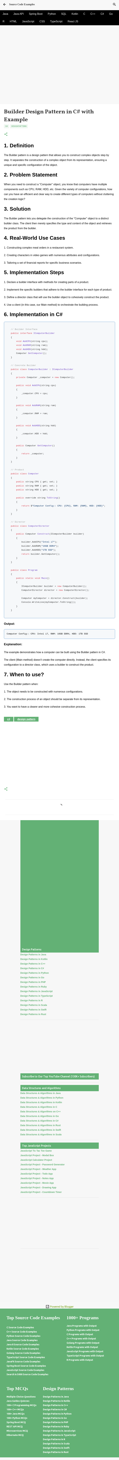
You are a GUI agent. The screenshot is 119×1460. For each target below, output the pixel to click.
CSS (42, 21)
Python (52, 13)
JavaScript (28, 21)
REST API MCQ (15, 1426)
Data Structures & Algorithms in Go (39, 1116)
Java (5, 13)
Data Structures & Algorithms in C (38, 1107)
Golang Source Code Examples (23, 1353)
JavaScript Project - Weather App (38, 1169)
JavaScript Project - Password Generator (42, 1164)
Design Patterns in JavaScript (36, 991)
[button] (6, 134)
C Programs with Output (80, 1334)
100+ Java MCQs (15, 1413)
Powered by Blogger (60, 1306)
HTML (13, 21)
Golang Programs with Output (83, 1343)
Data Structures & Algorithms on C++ (40, 1111)
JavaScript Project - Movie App (37, 1183)
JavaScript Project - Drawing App (38, 1187)
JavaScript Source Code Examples (25, 1370)
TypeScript (56, 21)
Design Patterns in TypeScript (36, 996)
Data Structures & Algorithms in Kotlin (41, 1102)
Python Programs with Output (83, 1330)
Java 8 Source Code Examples (23, 1344)
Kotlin (74, 13)
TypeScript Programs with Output (85, 1355)
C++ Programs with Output (81, 1338)
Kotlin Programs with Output (82, 1347)
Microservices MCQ (17, 1430)
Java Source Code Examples (22, 1340)
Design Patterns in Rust (33, 1014)
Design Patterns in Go (32, 977)
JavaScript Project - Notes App (37, 1178)
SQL (63, 13)
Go (111, 13)
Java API (18, 13)
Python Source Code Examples (23, 1336)
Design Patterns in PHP (33, 982)
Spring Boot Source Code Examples (26, 1366)
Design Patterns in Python (34, 973)
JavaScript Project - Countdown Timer (41, 1192)
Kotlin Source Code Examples (23, 1348)
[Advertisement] (59, 81)
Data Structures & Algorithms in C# (39, 1120)
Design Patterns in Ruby (33, 986)
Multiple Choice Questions (21, 1396)
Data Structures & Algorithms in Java (40, 1093)
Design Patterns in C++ (32, 963)
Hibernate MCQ (15, 1435)
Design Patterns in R (31, 1000)
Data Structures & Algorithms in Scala (41, 1134)
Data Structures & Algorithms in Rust (40, 1125)
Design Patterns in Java (33, 954)
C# (102, 13)
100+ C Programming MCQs (21, 1405)
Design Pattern (18, 126)
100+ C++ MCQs (15, 1409)
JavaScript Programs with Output (85, 1351)
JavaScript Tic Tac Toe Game (36, 1150)
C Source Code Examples (20, 1327)
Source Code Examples (22, 4)
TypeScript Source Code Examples (26, 1357)
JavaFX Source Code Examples (23, 1361)
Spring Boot (36, 13)
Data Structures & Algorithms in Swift (40, 1130)
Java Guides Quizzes (18, 1401)
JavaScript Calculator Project (36, 1160)
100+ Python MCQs (17, 1418)
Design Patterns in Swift (33, 1009)
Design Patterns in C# (32, 968)
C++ (92, 13)
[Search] (114, 4)
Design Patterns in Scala (33, 1005)
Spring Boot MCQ (16, 1422)
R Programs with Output (80, 1360)
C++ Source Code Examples (22, 1331)
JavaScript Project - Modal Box (37, 1155)
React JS (73, 21)
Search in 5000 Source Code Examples (27, 1374)
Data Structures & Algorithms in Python (41, 1097)
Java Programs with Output (82, 1325)
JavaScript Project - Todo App (36, 1173)
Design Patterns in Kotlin (34, 959)
